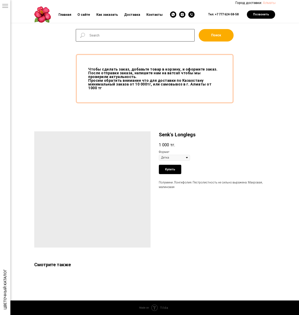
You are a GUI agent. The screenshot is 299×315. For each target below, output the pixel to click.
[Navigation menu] (5, 6)
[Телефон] (191, 14)
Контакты (154, 15)
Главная (65, 15)
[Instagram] (182, 14)
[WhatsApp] (173, 14)
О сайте (83, 15)
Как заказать (107, 15)
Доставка (132, 15)
